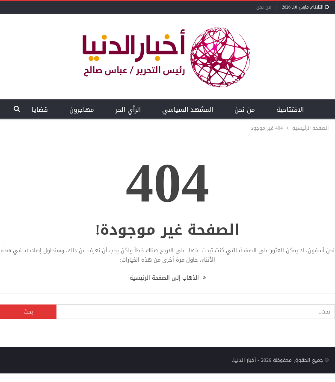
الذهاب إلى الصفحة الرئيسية (168, 277)
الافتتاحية (290, 110)
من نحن (263, 7)
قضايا (40, 110)
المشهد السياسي (187, 110)
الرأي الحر (128, 110)
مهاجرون (81, 110)
